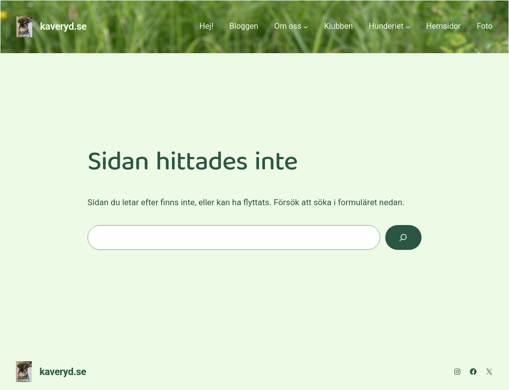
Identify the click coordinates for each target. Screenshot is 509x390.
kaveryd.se (63, 26)
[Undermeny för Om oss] (305, 26)
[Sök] (403, 237)
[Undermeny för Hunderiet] (408, 26)
